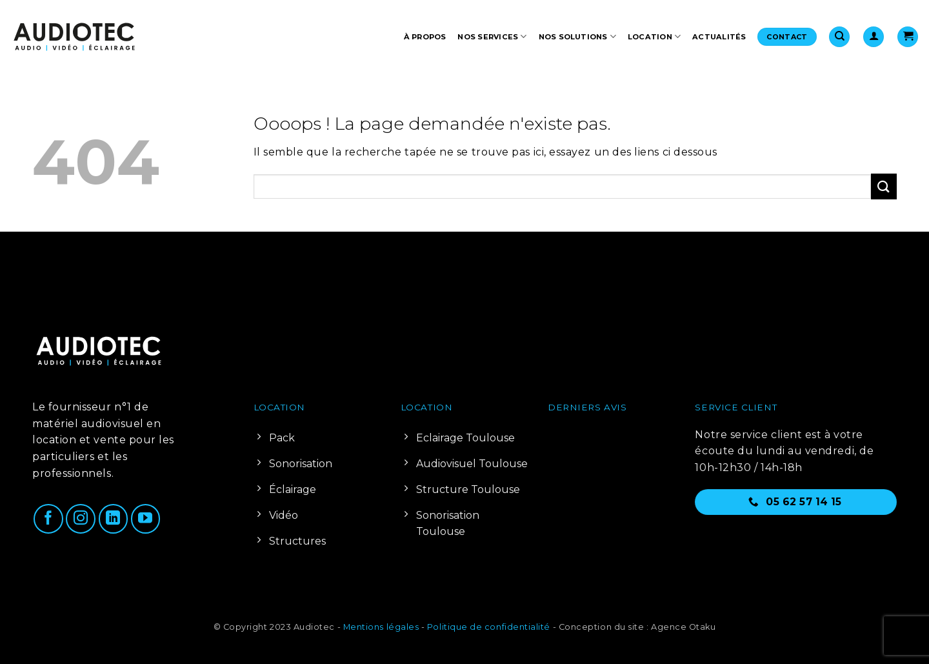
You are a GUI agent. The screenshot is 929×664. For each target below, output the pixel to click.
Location (654, 36)
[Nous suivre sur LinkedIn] (113, 519)
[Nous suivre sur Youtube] (146, 519)
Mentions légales (381, 627)
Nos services (491, 36)
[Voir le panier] (907, 37)
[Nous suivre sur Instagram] (80, 519)
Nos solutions (577, 36)
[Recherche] (839, 37)
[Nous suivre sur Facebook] (48, 519)
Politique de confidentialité (488, 627)
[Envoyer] (884, 186)
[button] (873, 37)
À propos (425, 36)
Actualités (719, 36)
